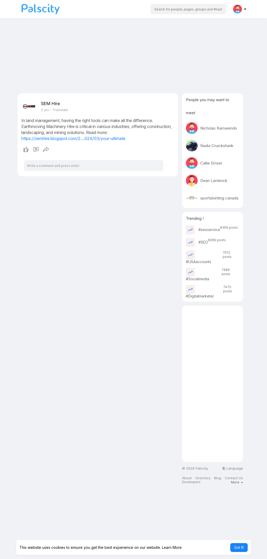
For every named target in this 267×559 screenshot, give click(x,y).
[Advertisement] (133, 56)
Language (232, 468)
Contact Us (234, 478)
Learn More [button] (172, 547)
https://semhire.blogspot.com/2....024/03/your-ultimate (73, 138)
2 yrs (45, 110)
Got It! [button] (239, 547)
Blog (217, 478)
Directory (203, 478)
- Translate (59, 110)
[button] (188, 9)
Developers (191, 482)
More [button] (237, 482)
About (187, 478)
